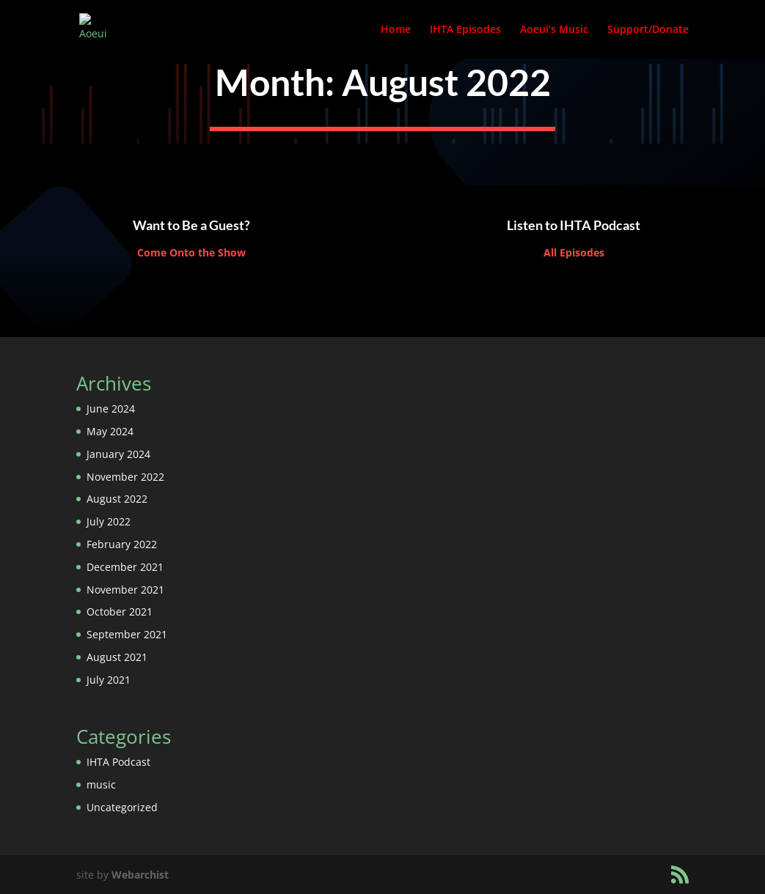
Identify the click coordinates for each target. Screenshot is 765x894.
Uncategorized (122, 807)
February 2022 (122, 544)
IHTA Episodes (465, 30)
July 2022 (109, 521)
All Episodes (573, 252)
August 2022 (117, 499)
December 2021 (125, 567)
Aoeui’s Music (554, 30)
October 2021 (120, 611)
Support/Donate (648, 30)
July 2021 (109, 680)
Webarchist (140, 875)
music (101, 784)
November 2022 (125, 477)
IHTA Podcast (118, 762)
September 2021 (127, 634)
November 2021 (125, 589)
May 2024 (110, 431)
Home (396, 30)
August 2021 (117, 657)
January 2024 (118, 454)
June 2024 (111, 408)
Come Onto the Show (191, 252)
